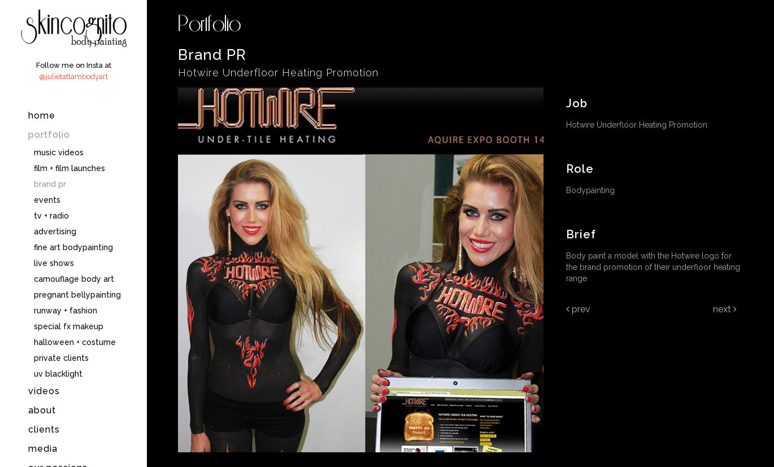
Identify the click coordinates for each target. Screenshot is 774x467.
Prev (578, 309)
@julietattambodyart (73, 76)
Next (725, 309)
